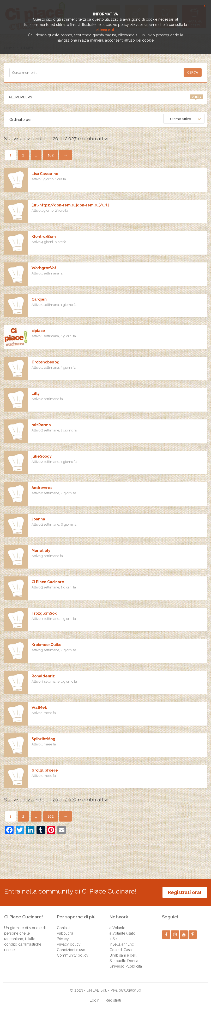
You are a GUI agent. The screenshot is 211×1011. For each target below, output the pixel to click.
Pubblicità (65, 933)
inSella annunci (122, 944)
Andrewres (42, 488)
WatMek (39, 707)
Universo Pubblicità (126, 966)
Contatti (63, 928)
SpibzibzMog (43, 739)
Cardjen (39, 299)
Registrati (113, 1000)
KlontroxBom (44, 236)
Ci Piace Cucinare (48, 582)
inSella (115, 939)
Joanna (38, 519)
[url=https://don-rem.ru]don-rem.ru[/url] (70, 205)
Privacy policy (69, 944)
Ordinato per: (21, 119)
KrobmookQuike (47, 645)
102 (51, 155)
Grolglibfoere (45, 770)
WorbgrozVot (44, 268)
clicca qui (105, 30)
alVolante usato (122, 933)
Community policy (72, 955)
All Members (106, 96)
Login (94, 1000)
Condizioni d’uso (71, 950)
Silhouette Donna (124, 961)
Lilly (36, 393)
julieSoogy (42, 456)
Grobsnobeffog (45, 362)
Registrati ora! (184, 892)
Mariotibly (41, 550)
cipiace (38, 331)
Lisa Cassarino (45, 174)
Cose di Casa (121, 950)
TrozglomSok (44, 613)
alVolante (117, 928)
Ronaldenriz (43, 676)
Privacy (63, 939)
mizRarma (41, 425)
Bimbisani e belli (123, 955)
